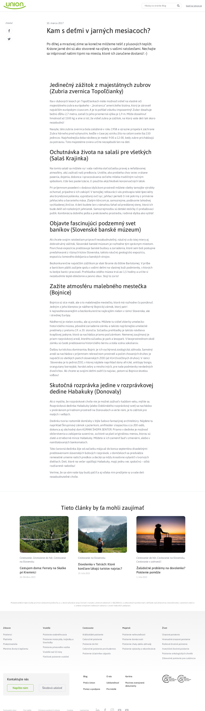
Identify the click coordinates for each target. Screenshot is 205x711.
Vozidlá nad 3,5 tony (52, 652)
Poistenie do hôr (90, 644)
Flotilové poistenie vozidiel (56, 656)
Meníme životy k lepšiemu (15, 648)
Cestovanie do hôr (43, 557)
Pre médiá (111, 689)
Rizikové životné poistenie (174, 644)
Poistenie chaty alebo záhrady (136, 644)
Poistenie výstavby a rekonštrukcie (138, 648)
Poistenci (7, 634)
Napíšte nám (20, 688)
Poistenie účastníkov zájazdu (97, 653)
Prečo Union (89, 682)
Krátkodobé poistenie (93, 634)
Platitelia (7, 639)
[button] (194, 6)
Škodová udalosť (52, 688)
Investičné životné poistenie (175, 648)
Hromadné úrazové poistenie (176, 639)
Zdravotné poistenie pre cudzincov (179, 658)
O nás (109, 676)
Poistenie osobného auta (55, 634)
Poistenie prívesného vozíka (56, 647)
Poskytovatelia (10, 644)
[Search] (178, 5)
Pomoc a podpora (91, 689)
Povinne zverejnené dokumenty (134, 684)
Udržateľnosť (112, 682)
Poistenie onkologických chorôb (177, 653)
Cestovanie (26, 557)
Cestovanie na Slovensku (91, 557)
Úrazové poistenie (171, 634)
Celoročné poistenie (92, 639)
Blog (85, 676)
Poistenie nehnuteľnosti (133, 634)
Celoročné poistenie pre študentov (99, 648)
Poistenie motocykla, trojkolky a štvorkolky (58, 641)
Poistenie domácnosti (132, 639)
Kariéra (128, 676)
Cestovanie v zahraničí (148, 561)
